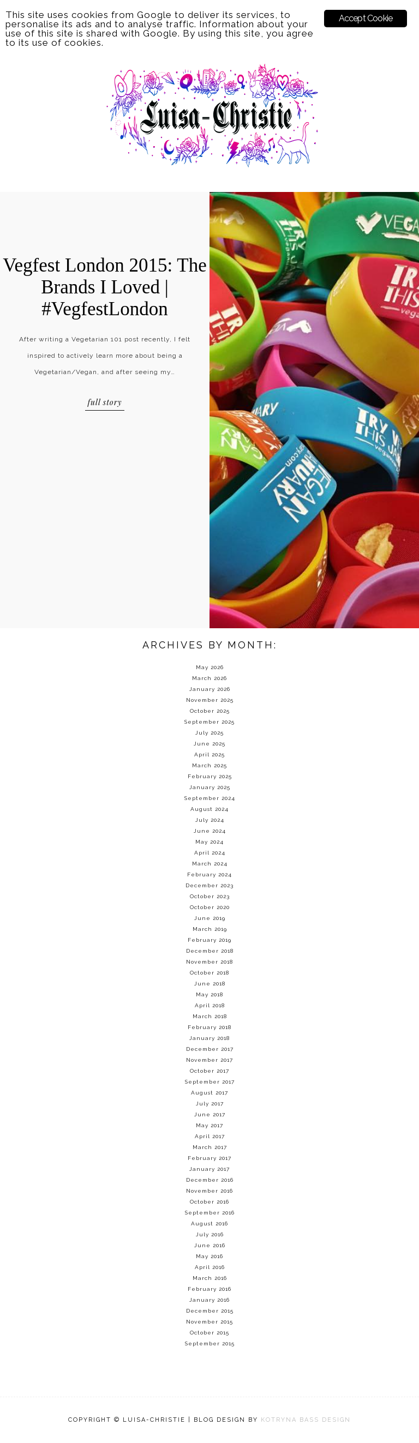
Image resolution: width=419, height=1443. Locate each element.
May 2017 (209, 1125)
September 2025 (209, 722)
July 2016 (210, 1234)
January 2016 (209, 1300)
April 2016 (210, 1267)
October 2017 (209, 1071)
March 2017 (210, 1147)
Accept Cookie (366, 18)
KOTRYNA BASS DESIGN (306, 1419)
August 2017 (209, 1093)
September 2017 (210, 1082)
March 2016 (210, 1278)
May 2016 (209, 1256)
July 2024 (209, 820)
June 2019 (209, 918)
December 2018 (210, 951)
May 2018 (209, 994)
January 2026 (209, 689)
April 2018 (210, 1005)
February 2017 (209, 1158)
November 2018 (209, 962)
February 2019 (209, 940)
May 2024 (209, 842)
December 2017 (210, 1049)
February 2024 (209, 874)
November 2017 (209, 1060)
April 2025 (209, 754)
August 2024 (209, 809)
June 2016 (209, 1245)
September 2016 (210, 1213)
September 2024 (209, 798)
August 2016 (209, 1223)
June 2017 (209, 1114)
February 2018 (209, 1027)
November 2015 (209, 1322)
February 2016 (209, 1289)
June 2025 (209, 744)
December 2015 (210, 1311)
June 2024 (210, 831)
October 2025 (210, 711)
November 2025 (210, 700)
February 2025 (210, 776)
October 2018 (209, 973)
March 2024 (210, 864)
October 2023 (210, 896)
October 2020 (210, 907)
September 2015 (210, 1343)
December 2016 (210, 1180)
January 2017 (209, 1169)
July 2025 (209, 733)
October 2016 (209, 1202)
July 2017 (210, 1104)
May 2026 (210, 667)
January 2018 (209, 1038)
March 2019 (210, 929)
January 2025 (209, 787)
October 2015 (209, 1333)
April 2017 (210, 1136)
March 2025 (209, 765)
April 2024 (209, 853)
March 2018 (210, 1016)
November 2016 (209, 1191)
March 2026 (209, 678)
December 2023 (209, 885)
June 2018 (209, 984)
